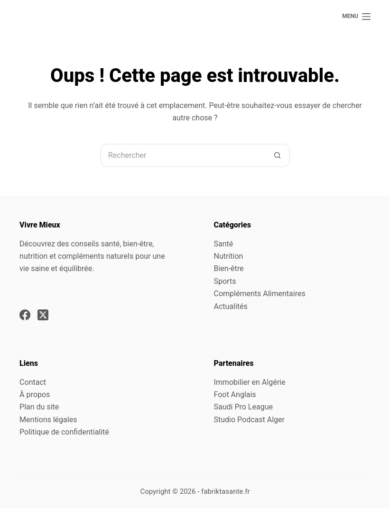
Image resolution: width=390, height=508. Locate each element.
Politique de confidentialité (64, 431)
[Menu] (356, 16)
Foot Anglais (235, 394)
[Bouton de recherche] (278, 155)
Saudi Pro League (243, 406)
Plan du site (39, 406)
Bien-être (228, 268)
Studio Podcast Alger (249, 419)
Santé (223, 243)
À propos (34, 394)
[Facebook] (24, 314)
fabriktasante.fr (225, 491)
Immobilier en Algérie (249, 382)
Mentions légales (48, 419)
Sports (225, 281)
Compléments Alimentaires (259, 293)
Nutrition (228, 256)
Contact (32, 382)
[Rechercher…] (183, 155)
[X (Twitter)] (42, 314)
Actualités (230, 306)
